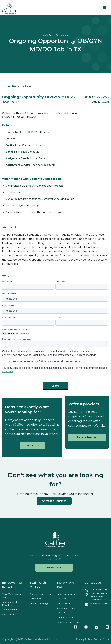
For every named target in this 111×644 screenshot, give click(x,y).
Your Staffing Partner (40, 594)
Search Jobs (54, 567)
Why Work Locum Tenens (11, 595)
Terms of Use (101, 639)
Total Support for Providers (10, 603)
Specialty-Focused (66, 594)
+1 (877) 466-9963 (98, 589)
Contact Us (32, 445)
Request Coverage (39, 603)
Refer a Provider (87, 437)
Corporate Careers (66, 608)
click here (7, 371)
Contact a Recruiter (54, 500)
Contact (61, 612)
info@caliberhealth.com (99, 604)
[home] (9, 8)
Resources (62, 598)
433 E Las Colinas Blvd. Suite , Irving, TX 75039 (98, 596)
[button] (104, 7)
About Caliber (64, 603)
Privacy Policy (84, 639)
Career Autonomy (11, 609)
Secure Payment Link (68, 622)
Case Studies (36, 598)
